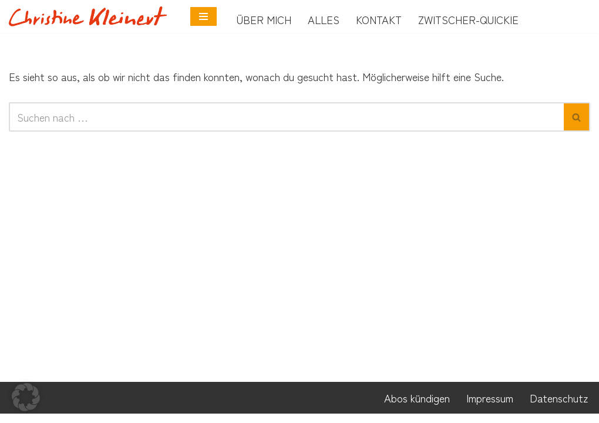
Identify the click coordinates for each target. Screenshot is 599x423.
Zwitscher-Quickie (468, 19)
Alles (323, 19)
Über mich (264, 19)
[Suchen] (286, 117)
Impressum (489, 407)
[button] (26, 397)
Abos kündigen (417, 407)
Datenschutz (559, 407)
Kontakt (379, 19)
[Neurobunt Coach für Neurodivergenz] (91, 16)
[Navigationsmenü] (203, 16)
